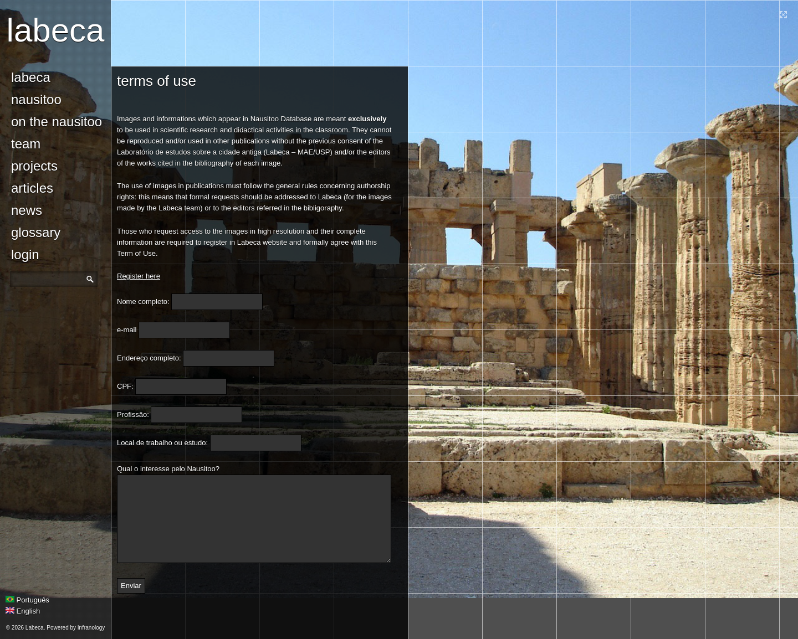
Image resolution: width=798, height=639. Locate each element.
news (26, 210)
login (25, 254)
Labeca (56, 30)
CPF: (125, 386)
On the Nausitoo (56, 121)
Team (25, 143)
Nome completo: (143, 301)
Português (27, 600)
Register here (138, 276)
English (23, 611)
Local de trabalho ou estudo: (162, 443)
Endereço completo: (149, 358)
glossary (35, 232)
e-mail (126, 330)
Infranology (91, 628)
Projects (34, 165)
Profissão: (133, 414)
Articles (32, 188)
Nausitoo (36, 99)
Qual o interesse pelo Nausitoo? (168, 469)
